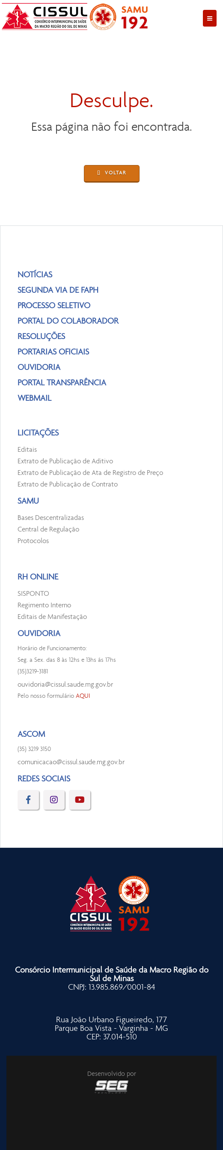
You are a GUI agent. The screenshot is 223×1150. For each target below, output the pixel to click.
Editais (27, 449)
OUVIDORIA (39, 367)
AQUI (83, 696)
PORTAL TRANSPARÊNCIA (62, 383)
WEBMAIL (34, 398)
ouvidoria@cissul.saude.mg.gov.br (65, 684)
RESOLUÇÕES (41, 337)
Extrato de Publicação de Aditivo (65, 461)
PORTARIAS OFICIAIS (53, 352)
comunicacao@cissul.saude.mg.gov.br (71, 762)
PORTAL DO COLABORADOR (68, 321)
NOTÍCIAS (35, 275)
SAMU (28, 501)
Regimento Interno (44, 605)
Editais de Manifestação (52, 617)
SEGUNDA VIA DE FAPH (58, 290)
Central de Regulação (48, 529)
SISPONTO (33, 594)
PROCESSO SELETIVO (54, 306)
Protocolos (33, 541)
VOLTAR (111, 174)
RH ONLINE (38, 577)
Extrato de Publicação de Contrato (68, 484)
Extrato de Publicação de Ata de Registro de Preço (90, 473)
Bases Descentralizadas (51, 518)
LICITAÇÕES (38, 433)
